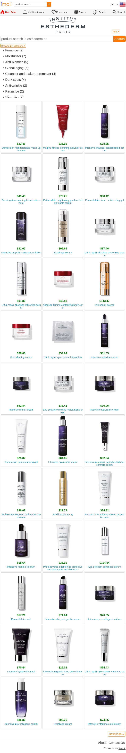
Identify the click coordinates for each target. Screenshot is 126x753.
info (116, 31)
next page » (116, 734)
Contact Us (117, 743)
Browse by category (13, 46)
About (102, 743)
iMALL (122, 748)
